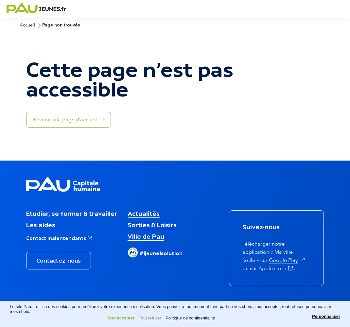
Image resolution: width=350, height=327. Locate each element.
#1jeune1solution (161, 253)
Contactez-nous (58, 261)
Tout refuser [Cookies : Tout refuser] (150, 318)
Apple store (276, 268)
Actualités (144, 213)
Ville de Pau (146, 236)
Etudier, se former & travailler (71, 213)
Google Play (287, 260)
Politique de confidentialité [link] (190, 318)
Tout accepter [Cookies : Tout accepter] (120, 318)
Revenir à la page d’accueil (65, 119)
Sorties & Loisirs (152, 225)
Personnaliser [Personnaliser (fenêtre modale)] (326, 316)
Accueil (27, 25)
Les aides (40, 225)
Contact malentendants (59, 238)
